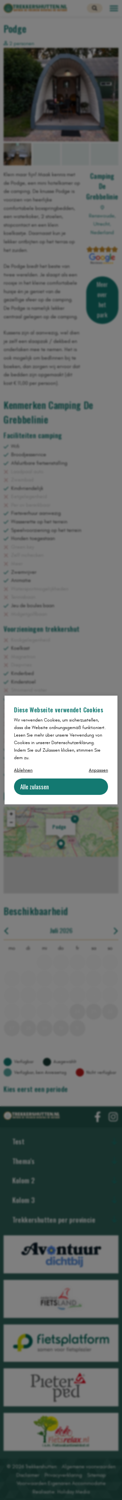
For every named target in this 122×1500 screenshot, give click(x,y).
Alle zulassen (34, 786)
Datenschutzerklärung (72, 742)
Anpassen (98, 770)
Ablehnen (23, 770)
